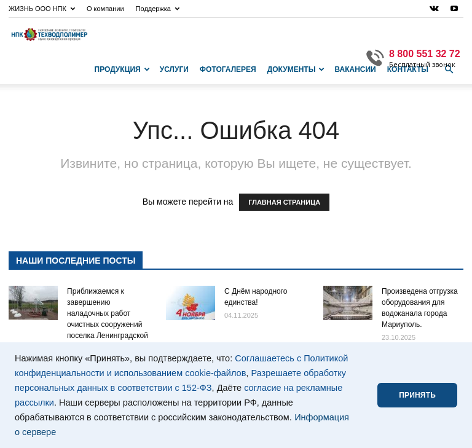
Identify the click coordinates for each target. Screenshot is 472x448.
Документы (296, 69)
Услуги (174, 69)
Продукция (122, 69)
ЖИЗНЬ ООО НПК (42, 8)
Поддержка (157, 8)
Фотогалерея (228, 69)
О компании (105, 8)
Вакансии (355, 69)
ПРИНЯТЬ (417, 395)
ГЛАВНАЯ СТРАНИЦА (284, 202)
